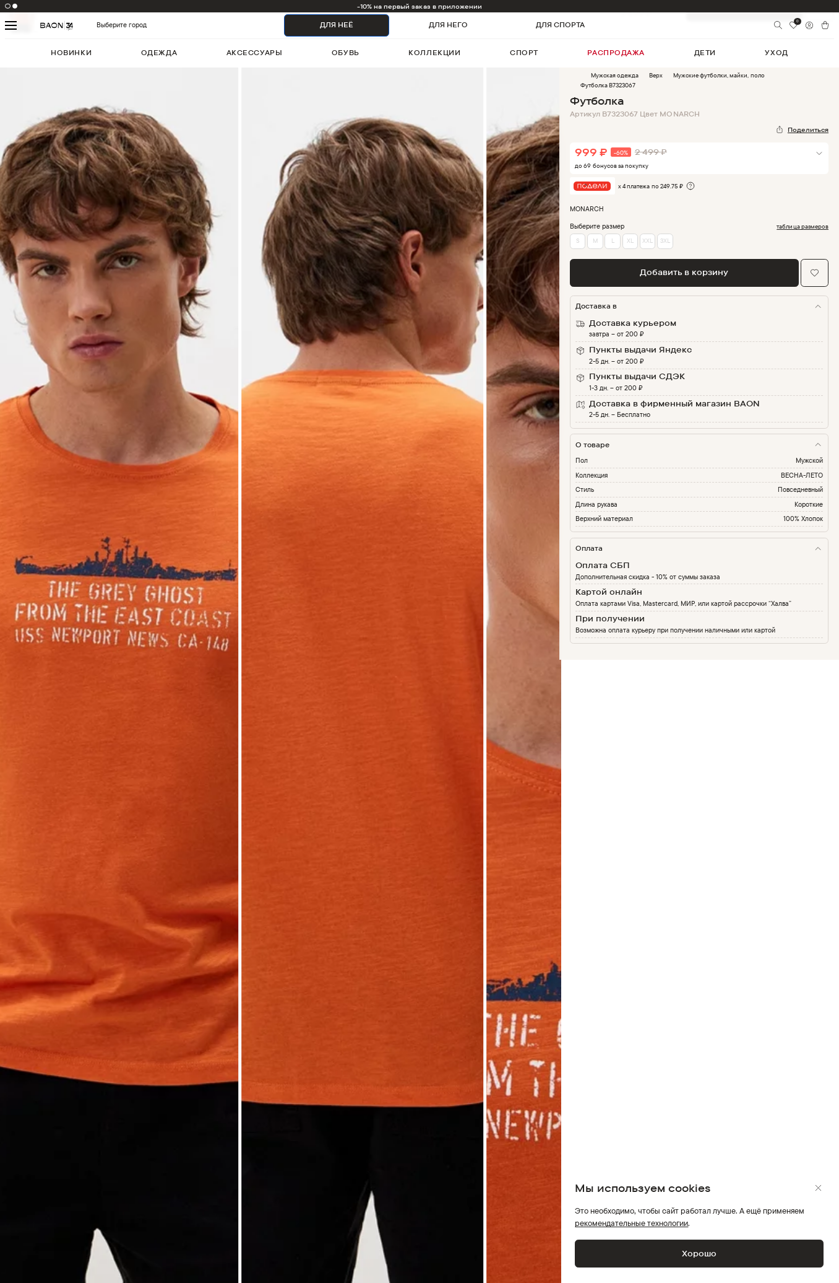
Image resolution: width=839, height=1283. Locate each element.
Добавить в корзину (684, 272)
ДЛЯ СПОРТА (560, 24)
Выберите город (103, 25)
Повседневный (800, 489)
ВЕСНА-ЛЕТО (802, 475)
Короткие (808, 504)
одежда (159, 52)
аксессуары (254, 52)
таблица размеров (802, 226)
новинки (71, 52)
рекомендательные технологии (631, 1223)
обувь (345, 52)
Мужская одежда (615, 75)
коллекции (434, 52)
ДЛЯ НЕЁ (336, 24)
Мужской (809, 460)
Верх (656, 75)
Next (568, 681)
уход (776, 52)
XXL (647, 240)
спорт (524, 52)
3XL (665, 240)
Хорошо (699, 1253)
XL (630, 240)
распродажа (616, 52)
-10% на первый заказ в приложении (420, 6)
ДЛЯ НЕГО (448, 24)
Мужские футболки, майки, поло (719, 75)
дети (705, 52)
